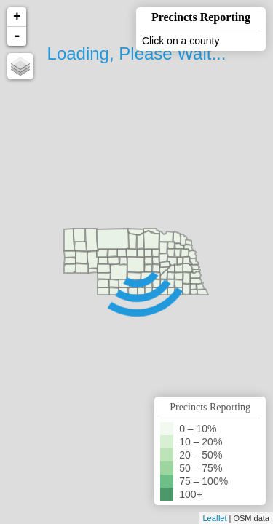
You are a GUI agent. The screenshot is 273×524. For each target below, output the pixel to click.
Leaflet (214, 518)
